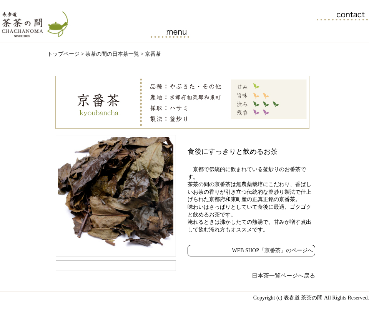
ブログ (302, 32)
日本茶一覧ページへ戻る (283, 275)
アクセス (346, 32)
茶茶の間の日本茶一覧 (214, 32)
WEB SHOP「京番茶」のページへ (272, 250)
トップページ (63, 54)
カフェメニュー (170, 32)
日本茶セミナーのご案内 (258, 32)
